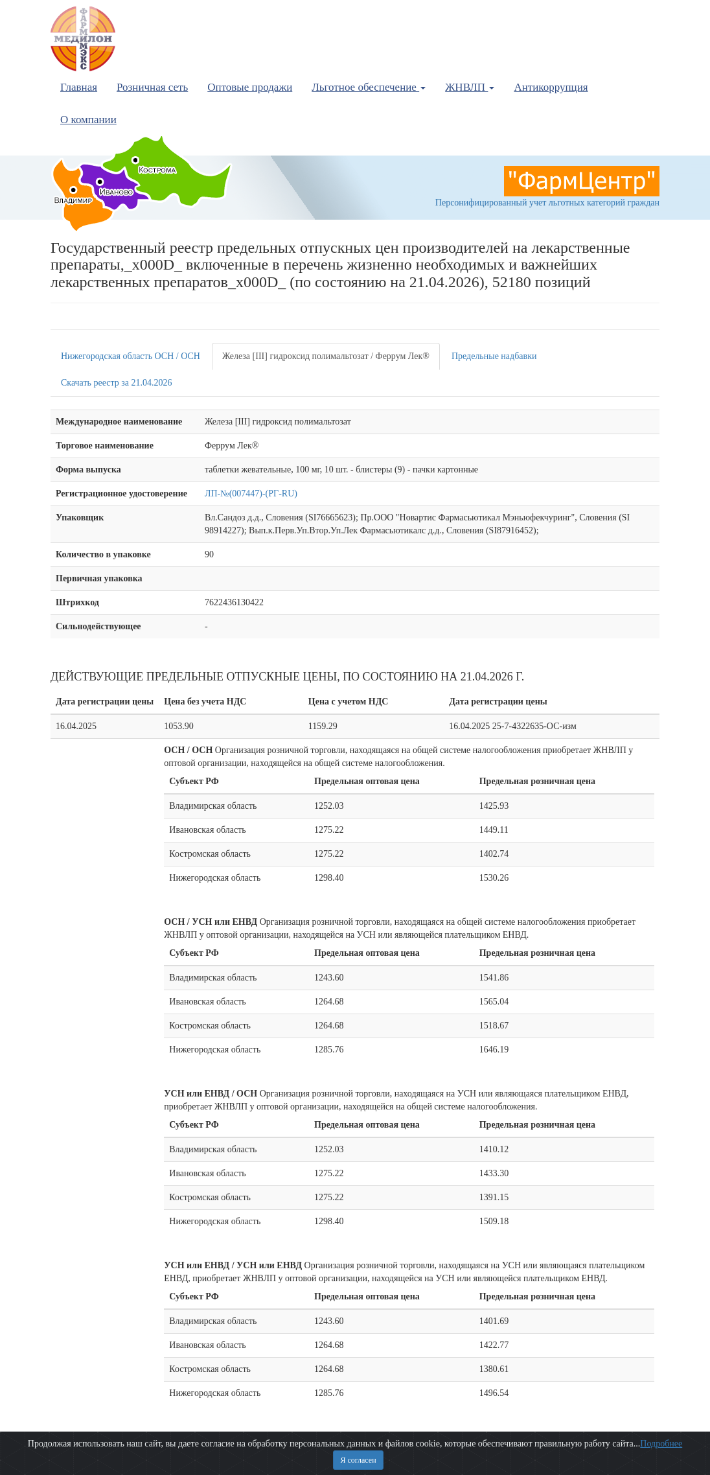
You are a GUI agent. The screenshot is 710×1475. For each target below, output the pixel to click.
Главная (78, 87)
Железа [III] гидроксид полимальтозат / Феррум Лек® (325, 356)
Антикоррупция (551, 87)
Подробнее (661, 1443)
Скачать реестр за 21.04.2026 (116, 383)
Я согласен (358, 1460)
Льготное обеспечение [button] (369, 87)
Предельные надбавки (494, 356)
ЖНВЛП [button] (469, 87)
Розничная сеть (152, 87)
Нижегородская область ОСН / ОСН (130, 356)
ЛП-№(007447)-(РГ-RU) (251, 493)
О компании (88, 119)
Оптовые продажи (249, 87)
